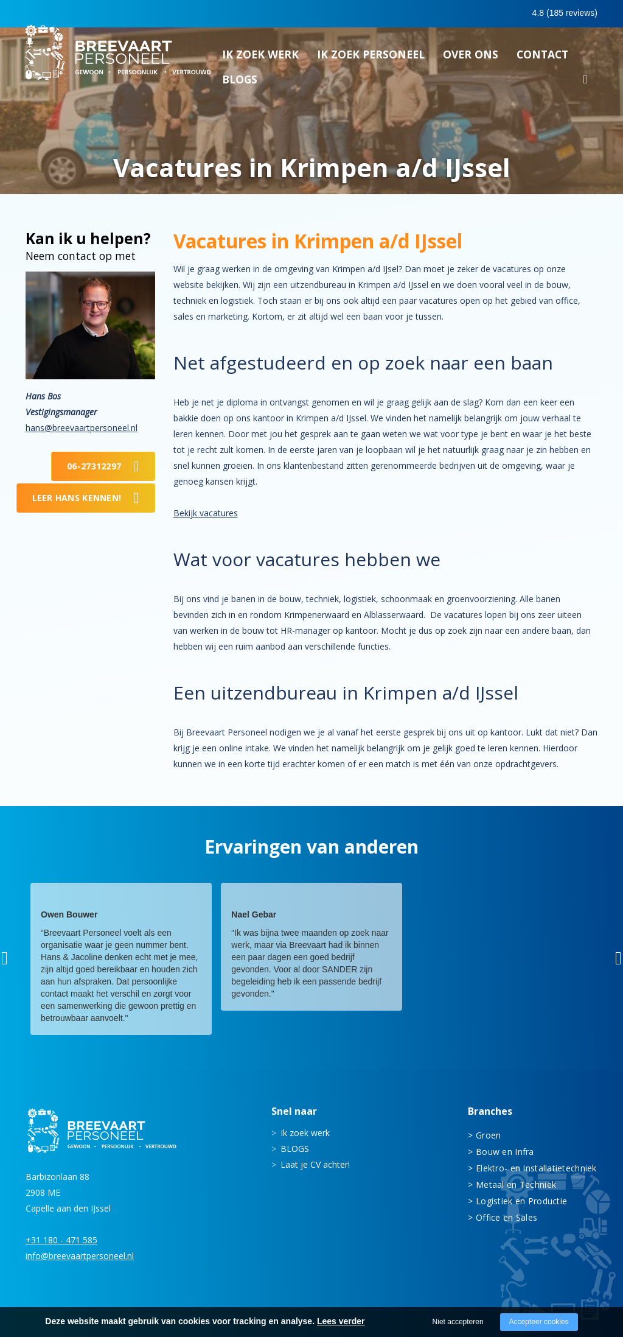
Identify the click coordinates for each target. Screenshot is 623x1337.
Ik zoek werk (260, 58)
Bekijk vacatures (205, 513)
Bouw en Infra (505, 1151)
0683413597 (491, 14)
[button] (4, 958)
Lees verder (341, 1321)
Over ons (470, 58)
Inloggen (563, 13)
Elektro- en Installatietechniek (536, 1168)
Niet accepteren (458, 1322)
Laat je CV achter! (315, 1164)
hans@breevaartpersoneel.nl (81, 427)
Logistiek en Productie (521, 1201)
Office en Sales (506, 1217)
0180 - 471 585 (407, 13)
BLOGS (239, 82)
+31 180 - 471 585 (61, 1240)
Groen (488, 1135)
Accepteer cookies (539, 1322)
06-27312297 (94, 466)
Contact (542, 58)
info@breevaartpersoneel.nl (80, 1256)
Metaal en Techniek (516, 1184)
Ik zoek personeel (371, 58)
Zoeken (585, 84)
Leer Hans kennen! (77, 498)
